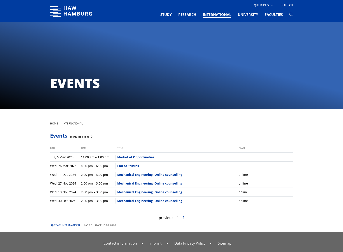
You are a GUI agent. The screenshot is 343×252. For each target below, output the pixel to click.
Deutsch (287, 5)
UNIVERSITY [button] (248, 14)
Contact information (120, 243)
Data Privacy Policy (189, 243)
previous (166, 217)
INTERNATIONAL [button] (217, 14)
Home (54, 123)
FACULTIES (274, 14)
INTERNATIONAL (73, 123)
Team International (68, 225)
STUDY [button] (166, 14)
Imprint (155, 243)
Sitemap (224, 243)
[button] (263, 5)
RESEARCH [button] (187, 14)
